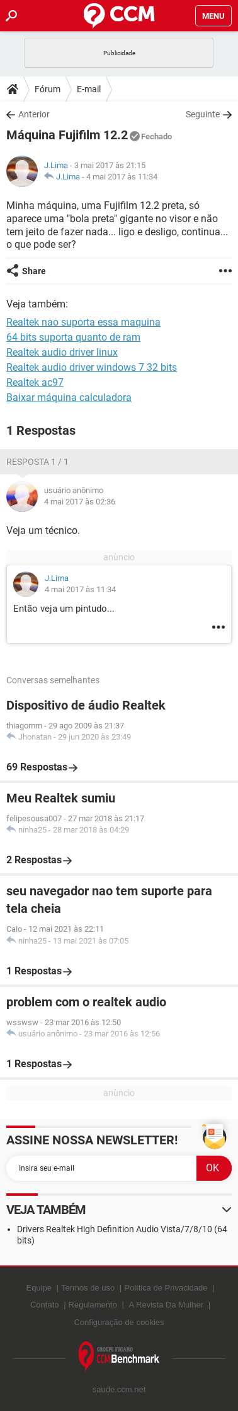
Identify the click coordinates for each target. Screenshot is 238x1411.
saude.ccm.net (119, 1389)
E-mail (89, 89)
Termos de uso (88, 1287)
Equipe (38, 1287)
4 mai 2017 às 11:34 (121, 176)
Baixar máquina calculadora (69, 397)
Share (34, 271)
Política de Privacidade (165, 1287)
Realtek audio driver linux (62, 352)
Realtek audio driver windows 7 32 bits (91, 367)
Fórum (47, 89)
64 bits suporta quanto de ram (73, 337)
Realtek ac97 (35, 382)
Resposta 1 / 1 (37, 462)
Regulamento (93, 1304)
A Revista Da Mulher (166, 1304)
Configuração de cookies (119, 1322)
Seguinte (203, 114)
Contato (44, 1304)
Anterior (34, 114)
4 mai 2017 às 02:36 (79, 501)
